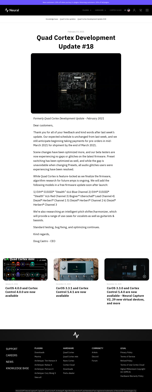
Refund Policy (126, 360)
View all (38, 377)
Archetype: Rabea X (43, 365)
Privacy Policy (126, 352)
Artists (95, 352)
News (9, 361)
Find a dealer (69, 373)
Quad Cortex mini (70, 356)
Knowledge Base (17, 368)
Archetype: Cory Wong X (45, 373)
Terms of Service (127, 356)
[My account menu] (134, 10)
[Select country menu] (127, 10)
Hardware (100, 10)
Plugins (87, 10)
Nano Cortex (68, 360)
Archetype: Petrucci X (44, 369)
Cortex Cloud (116, 10)
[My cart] (140, 10)
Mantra (38, 356)
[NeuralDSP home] (11, 10)
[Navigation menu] (147, 10)
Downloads (39, 352)
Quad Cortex (68, 352)
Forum (95, 360)
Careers (11, 355)
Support (12, 349)
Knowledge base (52, 19)
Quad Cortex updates (68, 19)
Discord (95, 356)
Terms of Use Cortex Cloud (132, 365)
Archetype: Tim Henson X (46, 360)
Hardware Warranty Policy (131, 376)
